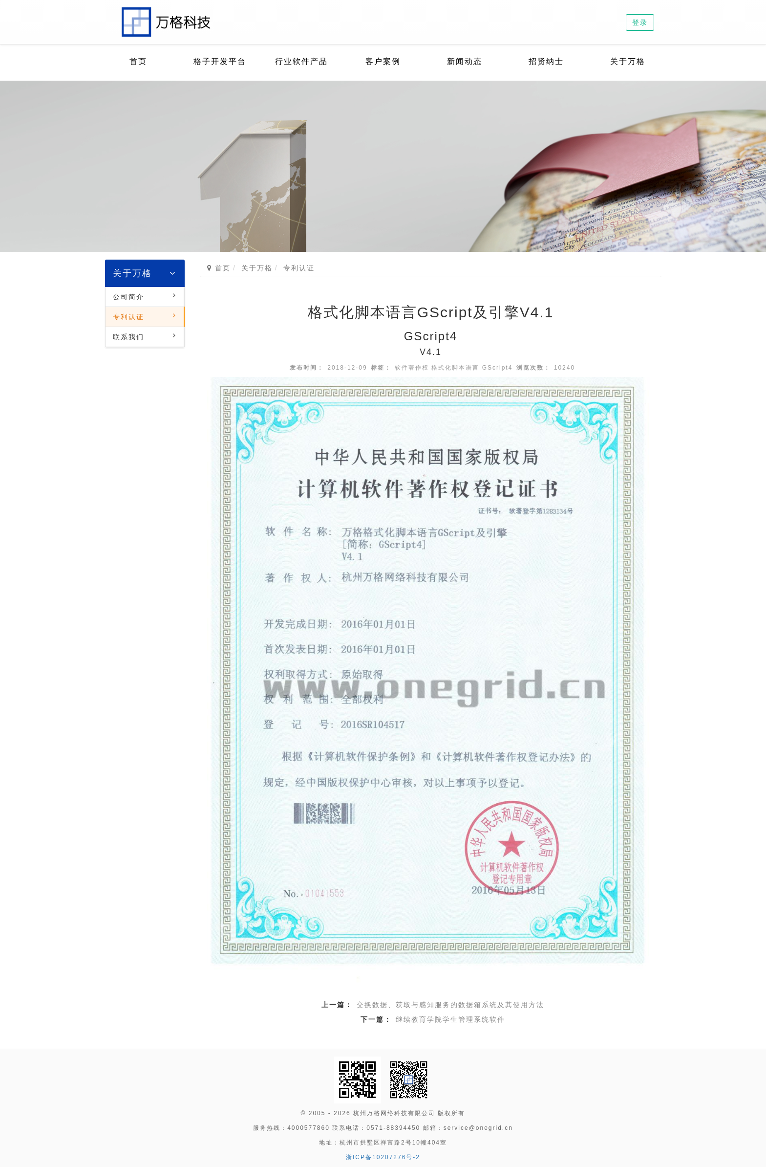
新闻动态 (464, 61)
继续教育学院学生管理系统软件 (450, 1019)
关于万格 (627, 61)
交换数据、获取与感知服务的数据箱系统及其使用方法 (450, 1005)
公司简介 (128, 297)
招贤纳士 (546, 61)
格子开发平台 (219, 61)
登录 (640, 22)
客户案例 (383, 61)
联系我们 (128, 337)
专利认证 (128, 317)
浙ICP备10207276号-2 (383, 1157)
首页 (138, 61)
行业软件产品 (301, 61)
